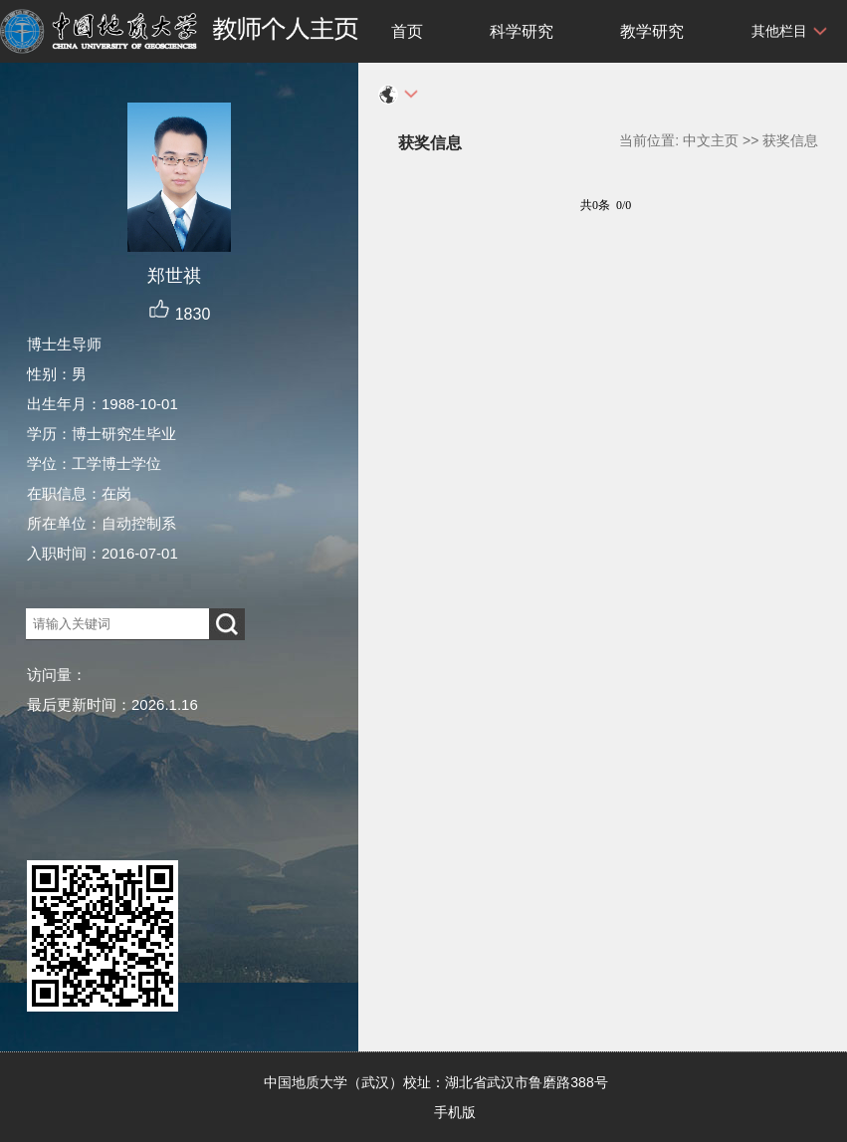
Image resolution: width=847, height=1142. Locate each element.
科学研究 (521, 31)
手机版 (455, 1112)
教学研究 (652, 31)
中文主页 (711, 140)
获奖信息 (790, 140)
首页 (407, 31)
